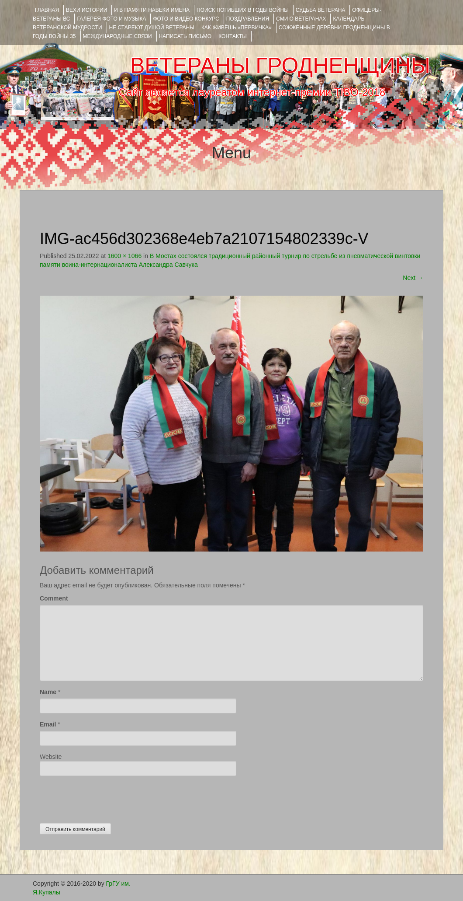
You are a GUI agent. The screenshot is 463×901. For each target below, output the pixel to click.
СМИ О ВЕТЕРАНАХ (301, 19)
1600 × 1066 (124, 255)
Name (48, 691)
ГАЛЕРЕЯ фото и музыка (111, 19)
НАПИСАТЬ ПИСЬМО (185, 36)
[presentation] (106, 797)
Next (413, 277)
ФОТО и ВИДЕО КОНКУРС (186, 19)
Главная (47, 10)
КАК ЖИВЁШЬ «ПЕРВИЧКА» (236, 27)
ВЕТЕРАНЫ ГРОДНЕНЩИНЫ (280, 65)
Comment (54, 598)
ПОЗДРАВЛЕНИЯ (247, 19)
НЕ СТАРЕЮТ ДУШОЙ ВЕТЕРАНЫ (151, 27)
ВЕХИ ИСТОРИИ (86, 10)
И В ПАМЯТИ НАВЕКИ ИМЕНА (152, 10)
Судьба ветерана (321, 10)
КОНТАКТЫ (232, 36)
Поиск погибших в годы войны (243, 10)
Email (48, 724)
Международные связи (117, 36)
